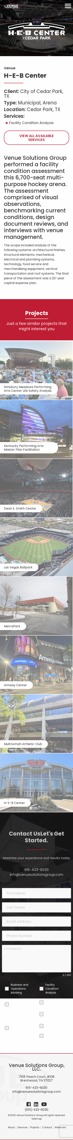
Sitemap (37, 1118)
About (11, 1127)
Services (22, 1127)
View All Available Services (36, 137)
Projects (34, 1127)
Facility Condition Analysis (31, 123)
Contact (47, 1127)
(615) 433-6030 (36, 1109)
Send (58, 1045)
